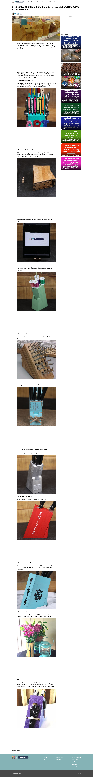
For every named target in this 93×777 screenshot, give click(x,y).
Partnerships (58, 759)
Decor (55, 1)
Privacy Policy (74, 761)
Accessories (44, 1)
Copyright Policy (75, 764)
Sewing (38, 1)
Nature (50, 1)
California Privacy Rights (76, 762)
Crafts (27, 1)
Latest (44, 759)
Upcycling (33, 1)
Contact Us (58, 761)
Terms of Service (75, 759)
